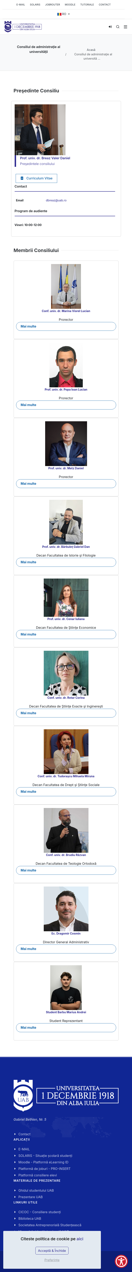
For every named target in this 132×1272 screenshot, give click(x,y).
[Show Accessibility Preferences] (121, 1261)
